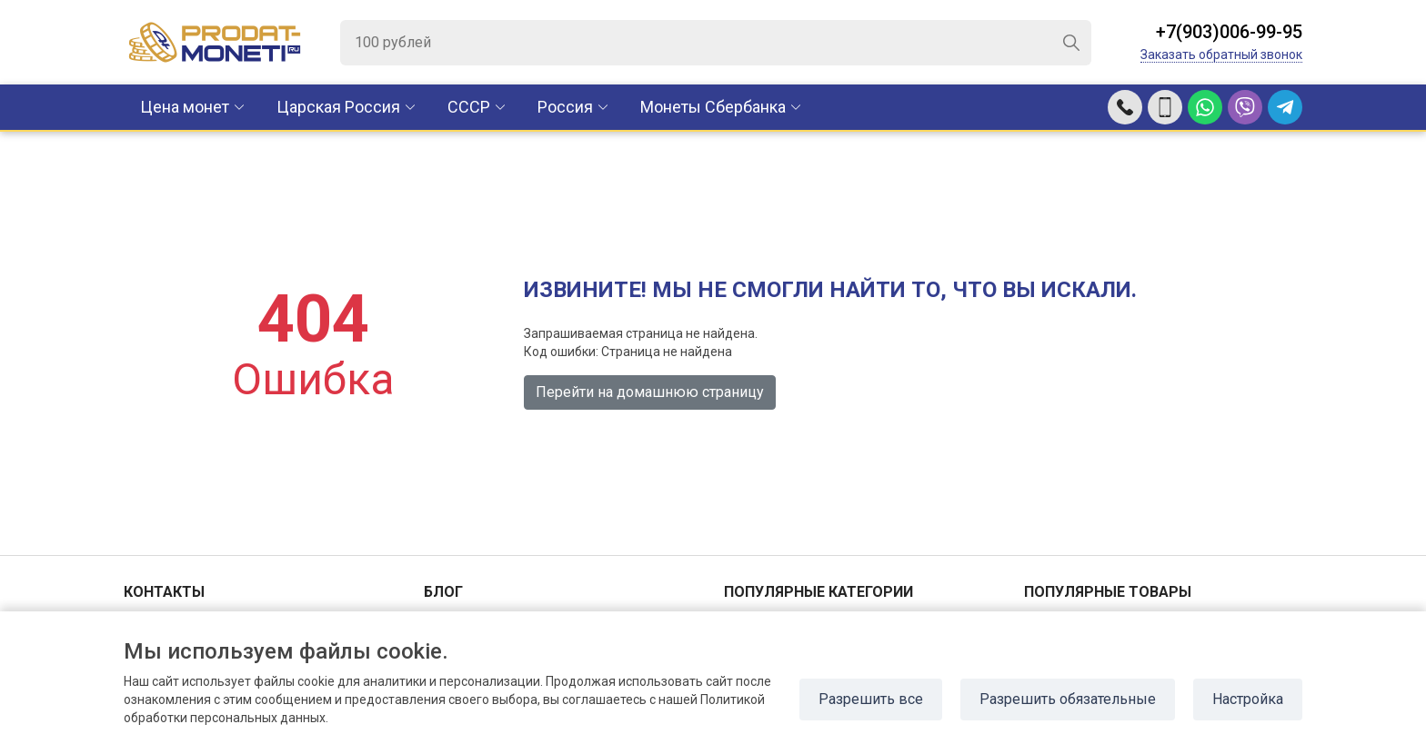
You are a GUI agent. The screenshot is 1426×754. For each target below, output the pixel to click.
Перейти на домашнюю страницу (650, 392)
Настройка (1247, 699)
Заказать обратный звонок (1221, 54)
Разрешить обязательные (1067, 699)
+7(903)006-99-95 (1229, 32)
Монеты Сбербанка (713, 106)
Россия (565, 106)
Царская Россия (338, 106)
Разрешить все (870, 699)
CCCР (468, 106)
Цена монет (184, 106)
